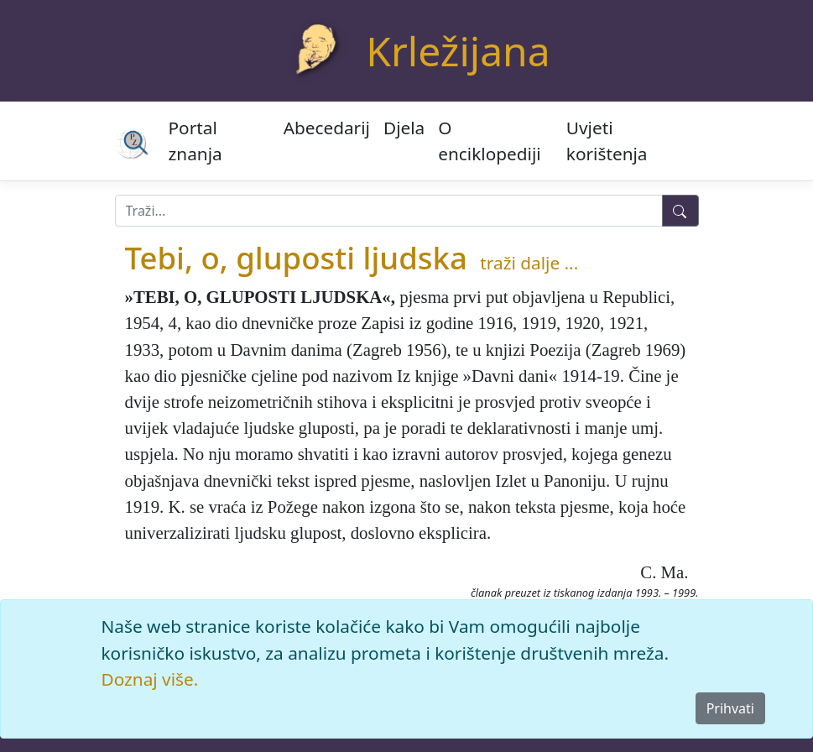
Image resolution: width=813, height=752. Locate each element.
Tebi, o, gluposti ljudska (296, 258)
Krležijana (458, 51)
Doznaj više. (150, 679)
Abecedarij (327, 127)
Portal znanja (195, 140)
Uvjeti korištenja (607, 140)
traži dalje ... (529, 262)
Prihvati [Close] (730, 708)
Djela (404, 127)
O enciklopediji (489, 140)
